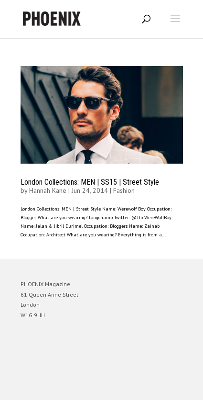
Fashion (124, 190)
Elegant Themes (88, 388)
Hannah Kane (47, 190)
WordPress (148, 388)
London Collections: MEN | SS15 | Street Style (90, 182)
